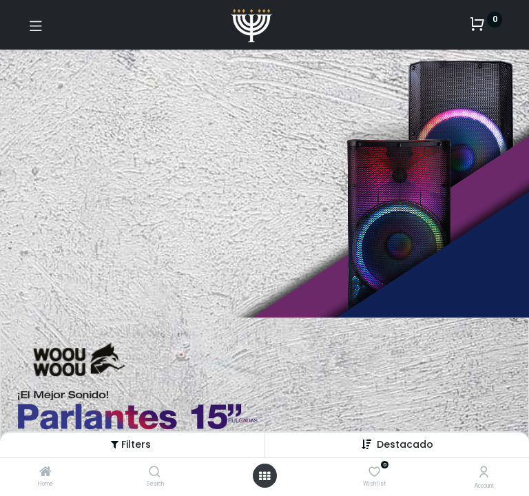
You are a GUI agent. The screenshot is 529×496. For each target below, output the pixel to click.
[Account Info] (483, 472)
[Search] (154, 472)
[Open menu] (264, 476)
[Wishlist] (374, 472)
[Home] (45, 472)
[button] (405, 444)
